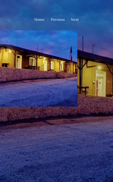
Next (75, 19)
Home (39, 19)
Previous (58, 19)
